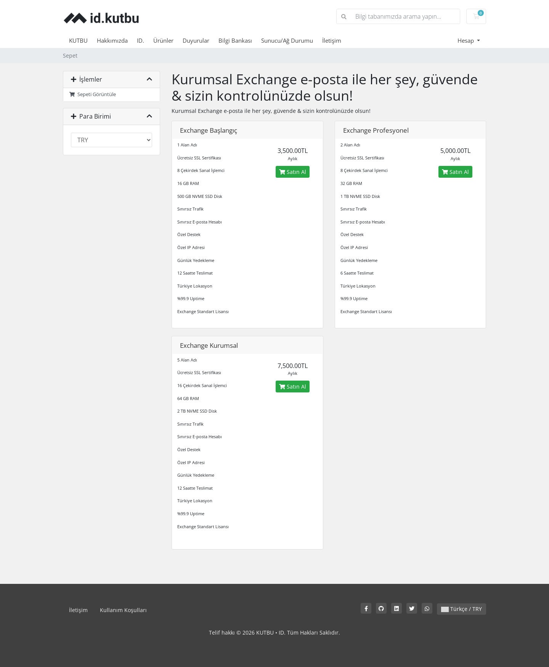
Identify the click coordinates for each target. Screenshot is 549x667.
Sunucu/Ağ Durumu (287, 40)
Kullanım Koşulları (123, 610)
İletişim (331, 40)
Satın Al (292, 171)
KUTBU (78, 40)
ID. (140, 40)
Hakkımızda (112, 40)
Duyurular (196, 40)
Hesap (466, 40)
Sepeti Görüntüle (92, 94)
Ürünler (163, 40)
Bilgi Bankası (235, 40)
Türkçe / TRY (461, 608)
